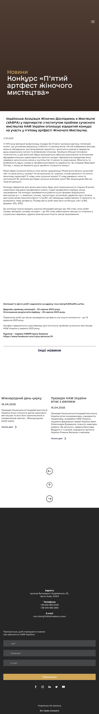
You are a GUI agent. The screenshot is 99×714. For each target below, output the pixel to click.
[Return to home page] (46, 21)
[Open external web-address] (49, 696)
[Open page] (24, 377)
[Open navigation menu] (93, 21)
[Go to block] (49, 484)
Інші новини (49, 350)
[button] (9, 427)
